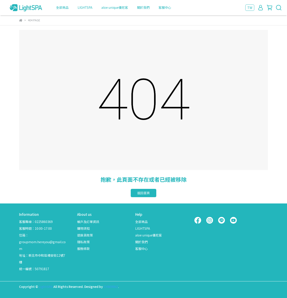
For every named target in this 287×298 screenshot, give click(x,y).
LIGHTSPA (85, 7)
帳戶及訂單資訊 (88, 221)
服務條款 (83, 248)
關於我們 (143, 7)
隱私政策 (83, 242)
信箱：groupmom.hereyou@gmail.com (42, 242)
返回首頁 (143, 193)
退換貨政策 (85, 235)
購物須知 (83, 228)
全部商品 (62, 7)
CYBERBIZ (111, 286)
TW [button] (249, 8)
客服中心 (165, 7)
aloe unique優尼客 (114, 7)
